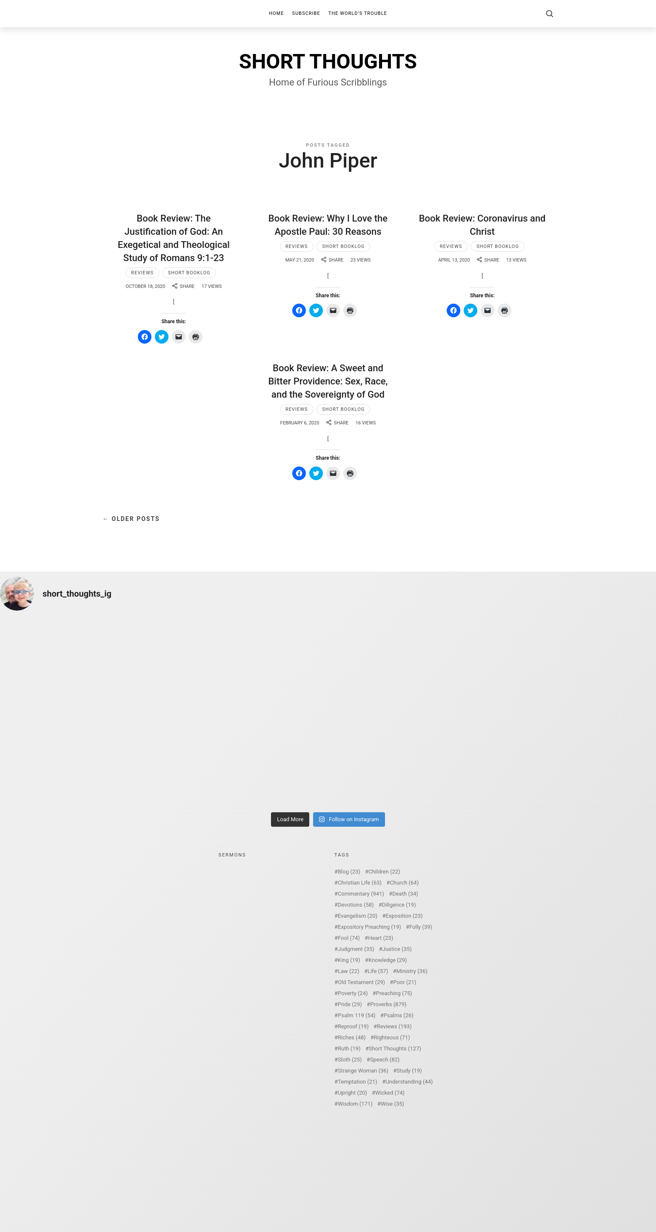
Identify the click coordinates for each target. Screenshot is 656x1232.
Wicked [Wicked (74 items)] (390, 1092)
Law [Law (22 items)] (348, 971)
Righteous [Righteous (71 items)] (392, 1037)
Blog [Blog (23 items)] (349, 871)
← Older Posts (131, 518)
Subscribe (306, 13)
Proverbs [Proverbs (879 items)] (388, 1004)
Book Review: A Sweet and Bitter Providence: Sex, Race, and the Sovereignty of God (328, 381)
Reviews (142, 273)
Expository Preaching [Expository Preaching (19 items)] (369, 927)
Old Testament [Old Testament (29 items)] (361, 982)
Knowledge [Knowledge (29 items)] (387, 960)
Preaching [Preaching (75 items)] (394, 993)
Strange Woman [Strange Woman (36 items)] (363, 1070)
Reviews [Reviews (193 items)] (394, 1026)
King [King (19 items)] (349, 960)
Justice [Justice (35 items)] (397, 949)
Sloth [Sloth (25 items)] (350, 1059)
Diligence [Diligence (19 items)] (399, 905)
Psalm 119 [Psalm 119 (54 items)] (357, 1015)
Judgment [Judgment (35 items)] (356, 949)
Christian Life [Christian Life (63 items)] (360, 882)
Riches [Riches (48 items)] (352, 1037)
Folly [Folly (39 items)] (420, 927)
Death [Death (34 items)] (405, 893)
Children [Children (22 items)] (384, 871)
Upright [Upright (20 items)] (352, 1092)
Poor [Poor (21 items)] (404, 982)
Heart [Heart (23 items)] (380, 938)
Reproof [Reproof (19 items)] (353, 1026)
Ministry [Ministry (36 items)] (411, 971)
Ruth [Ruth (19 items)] (349, 1048)
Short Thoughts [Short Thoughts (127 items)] (395, 1048)
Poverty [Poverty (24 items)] (353, 993)
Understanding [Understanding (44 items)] (409, 1081)
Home (276, 13)
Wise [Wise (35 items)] (392, 1104)
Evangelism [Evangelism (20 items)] (357, 916)
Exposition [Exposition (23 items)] (403, 916)
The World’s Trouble (357, 13)
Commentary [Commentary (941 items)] (361, 893)
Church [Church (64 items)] (404, 882)
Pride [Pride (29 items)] (350, 1004)
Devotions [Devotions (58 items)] (356, 905)
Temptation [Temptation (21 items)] (357, 1081)
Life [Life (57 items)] (378, 971)
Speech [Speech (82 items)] (385, 1059)
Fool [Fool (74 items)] (349, 938)
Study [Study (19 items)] (409, 1070)
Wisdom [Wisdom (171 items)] (355, 1104)
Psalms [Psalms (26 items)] (399, 1015)
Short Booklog (189, 273)
